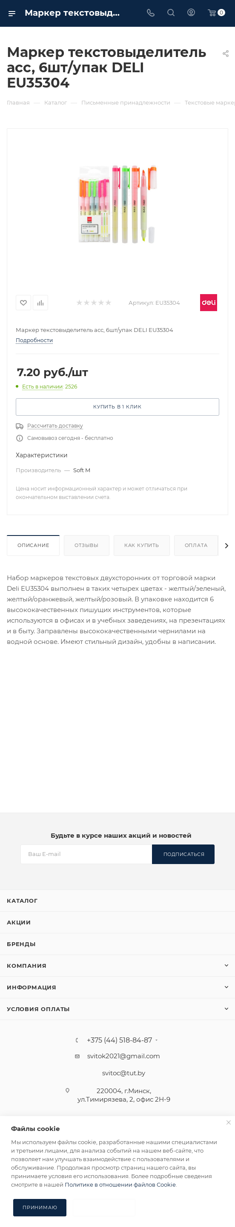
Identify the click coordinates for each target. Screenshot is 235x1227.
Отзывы (87, 545)
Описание (33, 545)
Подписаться (184, 854)
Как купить (141, 545)
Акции (19, 922)
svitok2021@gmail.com (123, 1056)
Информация (32, 987)
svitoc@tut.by (123, 1073)
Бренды (21, 944)
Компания (26, 965)
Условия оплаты (38, 1009)
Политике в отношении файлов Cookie (120, 1184)
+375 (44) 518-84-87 (119, 1040)
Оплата (196, 545)
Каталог (22, 900)
